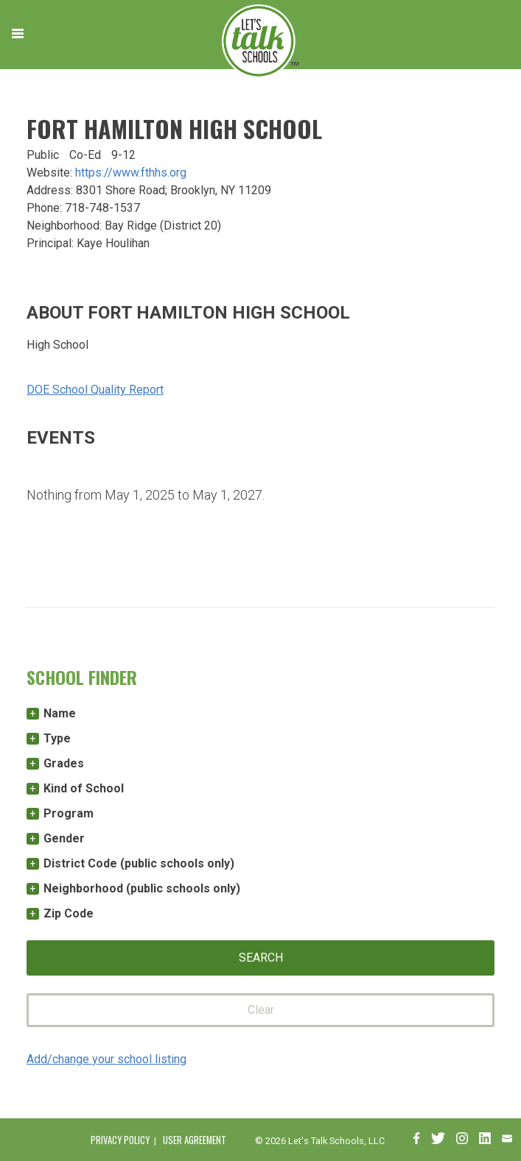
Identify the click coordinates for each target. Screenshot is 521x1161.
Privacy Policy (120, 1140)
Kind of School (83, 788)
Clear (261, 1010)
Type (57, 738)
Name (59, 713)
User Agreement (194, 1140)
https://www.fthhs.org (130, 173)
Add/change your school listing (106, 1059)
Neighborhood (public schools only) (141, 888)
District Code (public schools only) (138, 863)
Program (68, 813)
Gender (64, 838)
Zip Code (68, 913)
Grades (63, 763)
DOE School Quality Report (95, 390)
